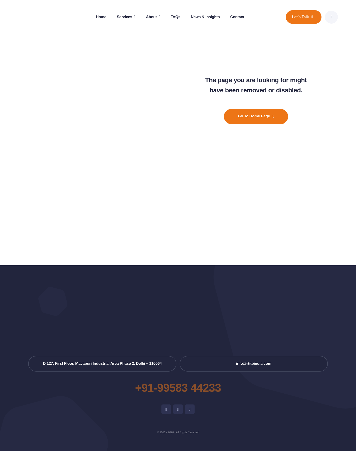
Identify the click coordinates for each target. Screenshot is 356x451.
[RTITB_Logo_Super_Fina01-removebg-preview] (178, 303)
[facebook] (166, 409)
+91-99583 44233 (178, 388)
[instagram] (178, 409)
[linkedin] (190, 409)
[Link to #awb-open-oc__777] (331, 17)
